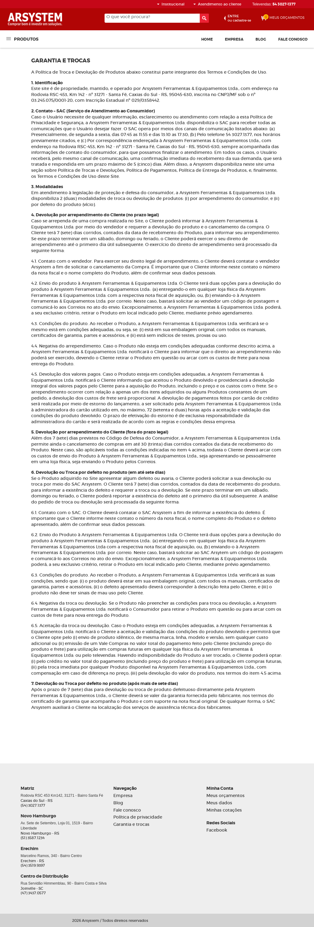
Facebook (216, 830)
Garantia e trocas (131, 824)
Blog (261, 39)
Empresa (234, 39)
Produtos (26, 38)
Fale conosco (293, 39)
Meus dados (219, 803)
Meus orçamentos (225, 795)
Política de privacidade (137, 817)
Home (207, 39)
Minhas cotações (224, 810)
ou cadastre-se (239, 18)
